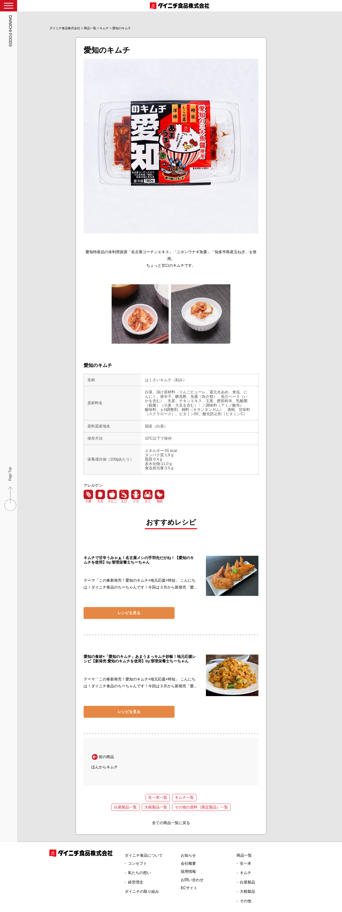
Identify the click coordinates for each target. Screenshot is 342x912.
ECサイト (189, 888)
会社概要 (188, 863)
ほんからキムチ (104, 767)
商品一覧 (244, 855)
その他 (245, 901)
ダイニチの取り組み (142, 891)
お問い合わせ (192, 880)
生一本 (245, 863)
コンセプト (137, 863)
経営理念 (135, 882)
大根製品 (247, 891)
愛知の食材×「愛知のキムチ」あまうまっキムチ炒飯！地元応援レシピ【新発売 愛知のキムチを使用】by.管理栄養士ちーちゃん (140, 659)
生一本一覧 (157, 797)
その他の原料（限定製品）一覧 (201, 807)
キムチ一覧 (184, 797)
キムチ (245, 873)
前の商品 (102, 756)
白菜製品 (247, 882)
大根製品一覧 (155, 807)
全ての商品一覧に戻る (171, 823)
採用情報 (188, 871)
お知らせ (188, 855)
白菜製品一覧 (125, 807)
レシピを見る (129, 613)
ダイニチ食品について (144, 855)
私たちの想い (139, 873)
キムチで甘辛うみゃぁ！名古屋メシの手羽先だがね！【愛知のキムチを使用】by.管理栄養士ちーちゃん (139, 560)
